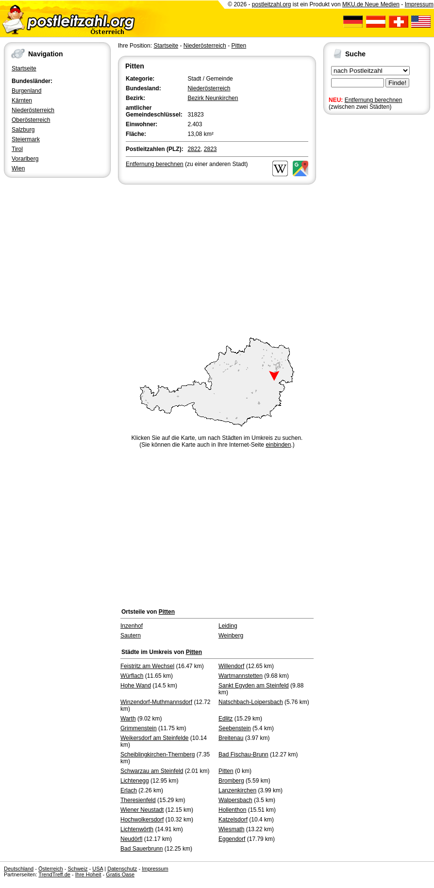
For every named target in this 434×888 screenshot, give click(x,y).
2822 (193, 149)
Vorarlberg (25, 158)
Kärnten (22, 100)
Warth (128, 718)
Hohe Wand (135, 685)
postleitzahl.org (271, 4)
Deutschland (18, 868)
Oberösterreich (31, 120)
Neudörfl (131, 839)
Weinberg (230, 635)
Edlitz (225, 718)
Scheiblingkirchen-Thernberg (157, 754)
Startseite (24, 68)
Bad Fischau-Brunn (243, 754)
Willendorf (231, 666)
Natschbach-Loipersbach (250, 702)
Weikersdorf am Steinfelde (154, 738)
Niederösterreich (33, 110)
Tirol (17, 149)
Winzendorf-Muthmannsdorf (156, 702)
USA (97, 868)
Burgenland (26, 90)
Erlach (128, 790)
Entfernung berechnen (373, 100)
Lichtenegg (134, 780)
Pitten (238, 45)
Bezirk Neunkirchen (212, 98)
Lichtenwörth (136, 829)
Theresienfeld (138, 800)
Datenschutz (122, 868)
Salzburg (23, 129)
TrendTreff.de (54, 874)
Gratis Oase (120, 874)
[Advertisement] (217, 259)
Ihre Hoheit (88, 874)
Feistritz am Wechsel (147, 666)
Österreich (50, 868)
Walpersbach (235, 800)
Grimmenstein (138, 728)
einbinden (278, 444)
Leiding (227, 625)
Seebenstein (234, 728)
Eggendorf (231, 839)
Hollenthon (232, 809)
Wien (18, 168)
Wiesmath (231, 829)
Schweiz (77, 868)
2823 (210, 149)
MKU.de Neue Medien (371, 4)
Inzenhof (131, 625)
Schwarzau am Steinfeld (151, 771)
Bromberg (231, 780)
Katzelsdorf (233, 819)
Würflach (131, 675)
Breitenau (230, 738)
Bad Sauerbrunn (141, 848)
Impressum (419, 4)
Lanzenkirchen (237, 790)
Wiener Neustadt (142, 809)
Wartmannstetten (240, 675)
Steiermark (26, 139)
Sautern (130, 635)
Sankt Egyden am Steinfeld (253, 685)
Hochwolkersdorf (142, 819)
